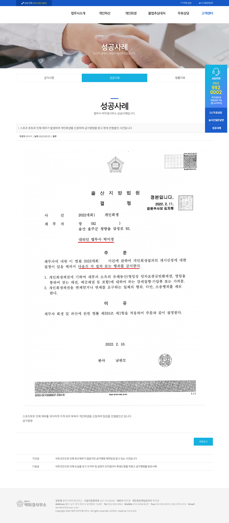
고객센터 (207, 13)
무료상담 (183, 13)
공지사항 (49, 78)
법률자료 (180, 78)
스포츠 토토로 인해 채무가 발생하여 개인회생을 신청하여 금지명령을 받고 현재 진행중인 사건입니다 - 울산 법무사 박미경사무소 (34, 12)
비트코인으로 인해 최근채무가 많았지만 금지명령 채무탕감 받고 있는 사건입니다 (96, 458)
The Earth (132, 510)
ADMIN (113, 510)
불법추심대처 (156, 13)
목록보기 (203, 441)
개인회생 (131, 13)
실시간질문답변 (206, 3)
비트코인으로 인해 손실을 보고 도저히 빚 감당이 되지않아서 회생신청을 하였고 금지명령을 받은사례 (106, 466)
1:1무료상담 (185, 3)
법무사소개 (78, 13)
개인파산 (104, 13)
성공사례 (114, 78)
